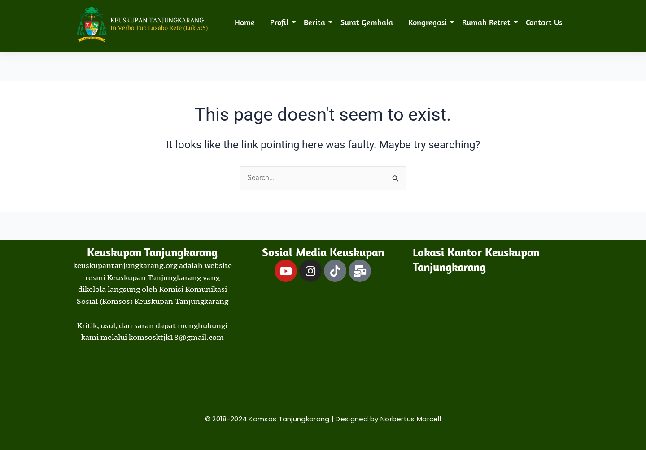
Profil (281, 22)
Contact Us (544, 22)
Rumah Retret (488, 22)
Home (245, 22)
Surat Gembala (366, 22)
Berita (316, 22)
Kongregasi (429, 22)
